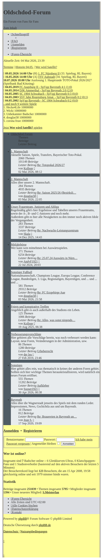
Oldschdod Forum (22, 134)
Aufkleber (43, 385)
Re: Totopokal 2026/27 (51, 165)
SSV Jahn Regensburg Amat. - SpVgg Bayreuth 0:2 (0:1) (53, 97)
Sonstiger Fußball (21, 272)
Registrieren (32, 431)
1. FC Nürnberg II (49, 73)
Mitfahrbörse (19, 244)
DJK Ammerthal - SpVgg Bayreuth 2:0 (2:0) (46, 90)
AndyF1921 (30, 261)
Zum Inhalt (10, 28)
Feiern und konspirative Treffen (30, 306)
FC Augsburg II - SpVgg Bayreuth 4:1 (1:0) (45, 87)
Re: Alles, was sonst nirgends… (56, 320)
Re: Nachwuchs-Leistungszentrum (57, 230)
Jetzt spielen (22, 127)
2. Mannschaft (19, 179)
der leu (28, 354)
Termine (8, 67)
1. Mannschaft (19, 151)
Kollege (28, 168)
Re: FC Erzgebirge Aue (51, 292)
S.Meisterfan (51, 492)
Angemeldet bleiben (46, 443)
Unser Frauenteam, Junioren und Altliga (35, 206)
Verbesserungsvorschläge (26, 334)
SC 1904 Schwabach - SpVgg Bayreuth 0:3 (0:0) (48, 93)
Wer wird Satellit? (46, 67)
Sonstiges (16, 365)
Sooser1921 (31, 389)
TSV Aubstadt (46, 76)
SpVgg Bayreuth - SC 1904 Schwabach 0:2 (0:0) (48, 100)
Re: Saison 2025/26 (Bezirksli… (56, 192)
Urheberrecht (45, 351)
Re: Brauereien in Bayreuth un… (57, 416)
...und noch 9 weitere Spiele (20, 103)
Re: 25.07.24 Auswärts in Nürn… (57, 258)
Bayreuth (16, 399)
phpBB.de (45, 525)
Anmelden (11, 431)
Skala (27, 233)
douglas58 (30, 196)
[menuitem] (14, 41)
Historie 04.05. (24, 67)
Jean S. (28, 420)
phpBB (22, 518)
